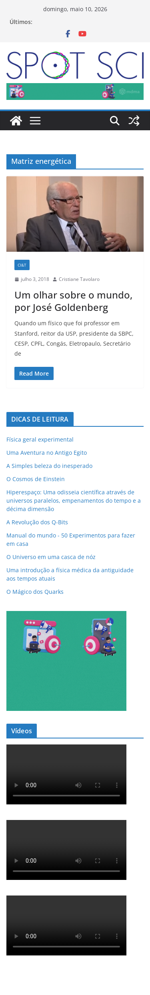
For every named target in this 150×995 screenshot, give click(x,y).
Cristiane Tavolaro (79, 279)
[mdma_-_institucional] (75, 88)
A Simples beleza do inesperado (49, 466)
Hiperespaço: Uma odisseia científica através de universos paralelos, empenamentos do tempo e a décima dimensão (73, 500)
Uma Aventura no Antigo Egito (46, 452)
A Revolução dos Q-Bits (37, 522)
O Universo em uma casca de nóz (51, 557)
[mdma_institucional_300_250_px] (66, 616)
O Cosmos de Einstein (35, 479)
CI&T (22, 265)
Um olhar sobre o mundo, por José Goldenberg (73, 301)
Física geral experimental (40, 439)
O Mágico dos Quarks (35, 591)
